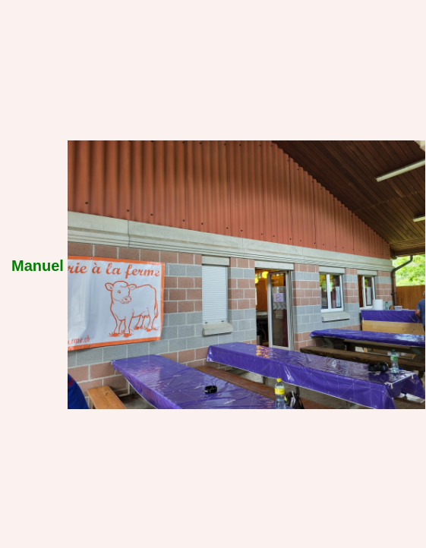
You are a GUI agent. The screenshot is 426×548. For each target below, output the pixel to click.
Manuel (37, 265)
